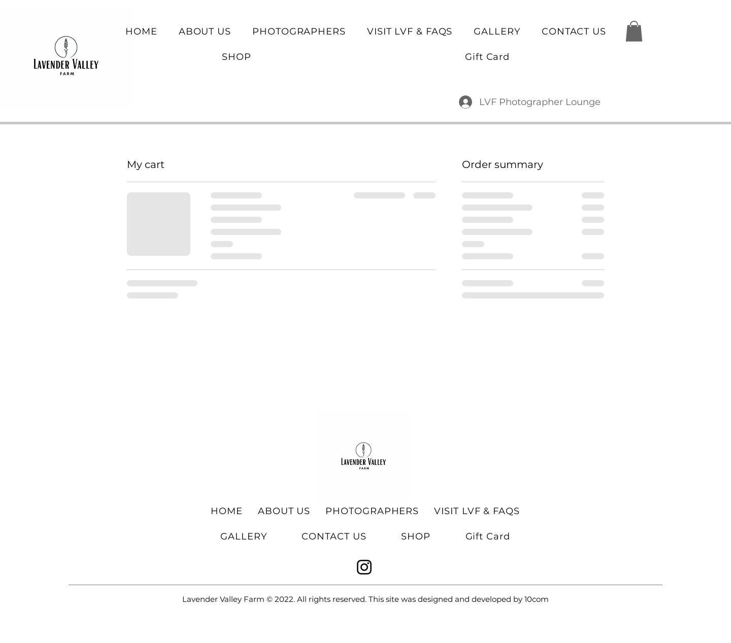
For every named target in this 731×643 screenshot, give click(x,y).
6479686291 (167, 10)
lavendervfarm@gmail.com (552, 10)
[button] (634, 31)
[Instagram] (364, 567)
